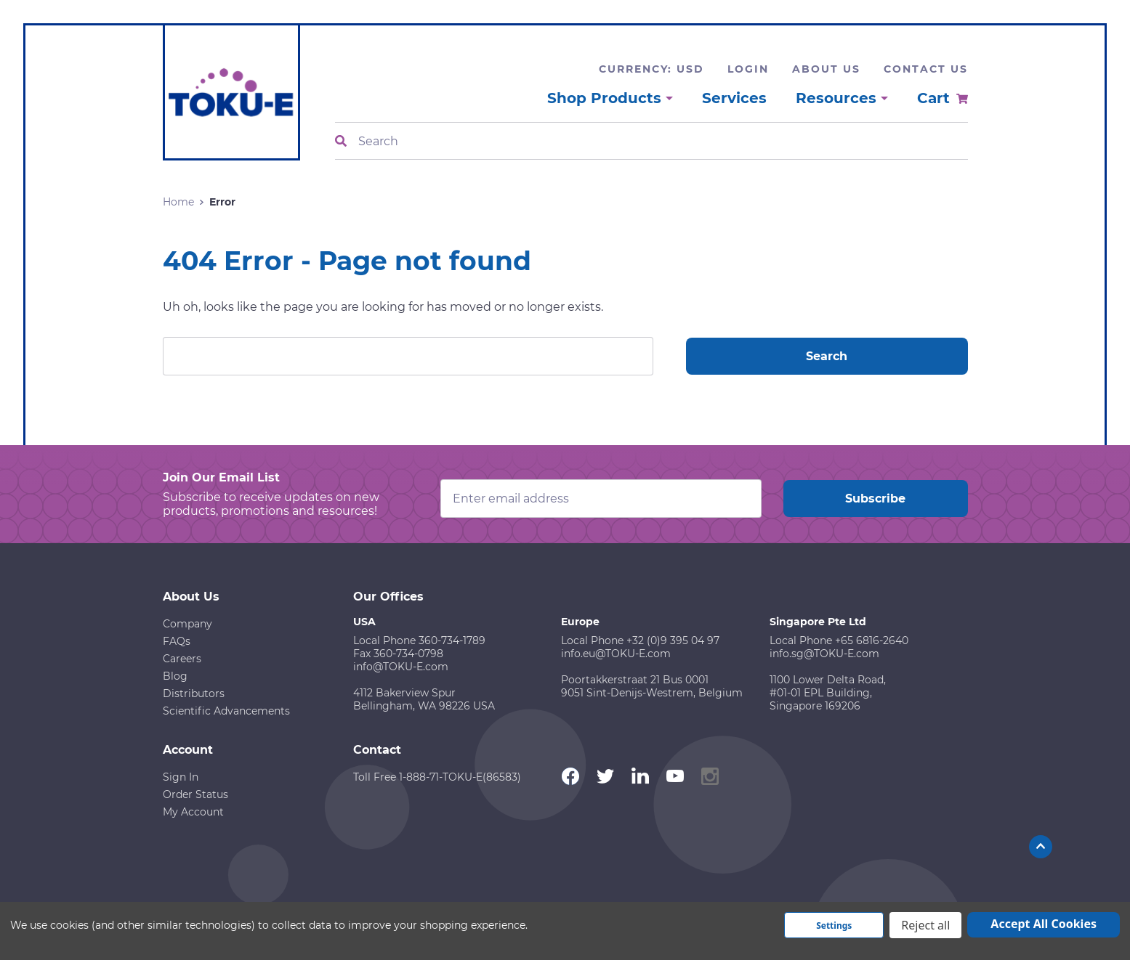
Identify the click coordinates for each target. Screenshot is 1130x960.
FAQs (176, 641)
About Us (826, 69)
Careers (182, 658)
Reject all (925, 925)
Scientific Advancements (226, 710)
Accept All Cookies (1043, 924)
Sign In (180, 777)
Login (748, 69)
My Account (193, 811)
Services (734, 98)
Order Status (195, 794)
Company (187, 623)
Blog (175, 676)
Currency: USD (651, 69)
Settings (834, 925)
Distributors (194, 693)
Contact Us (926, 69)
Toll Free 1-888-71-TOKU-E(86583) (437, 777)
